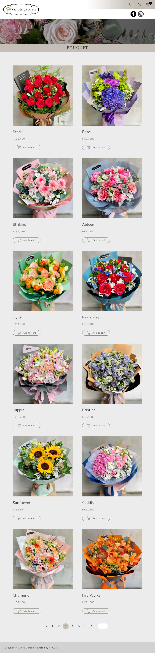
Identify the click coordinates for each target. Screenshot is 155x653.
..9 (91, 626)
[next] (84, 626)
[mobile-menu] (149, 14)
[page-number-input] (103, 626)
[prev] (46, 626)
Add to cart (29, 147)
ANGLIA (53, 647)
